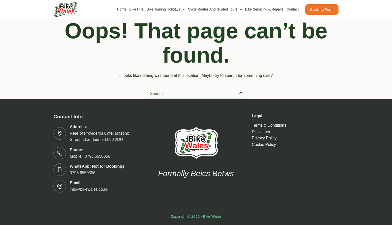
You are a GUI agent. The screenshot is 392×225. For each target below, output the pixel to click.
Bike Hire (136, 9)
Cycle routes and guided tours (216, 10)
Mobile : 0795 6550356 (90, 156)
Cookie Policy (264, 144)
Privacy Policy (264, 138)
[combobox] (191, 94)
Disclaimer (261, 132)
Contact (292, 9)
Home (121, 9)
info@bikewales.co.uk (89, 189)
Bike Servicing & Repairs (264, 9)
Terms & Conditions (269, 125)
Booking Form (322, 9)
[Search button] (241, 93)
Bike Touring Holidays (166, 10)
